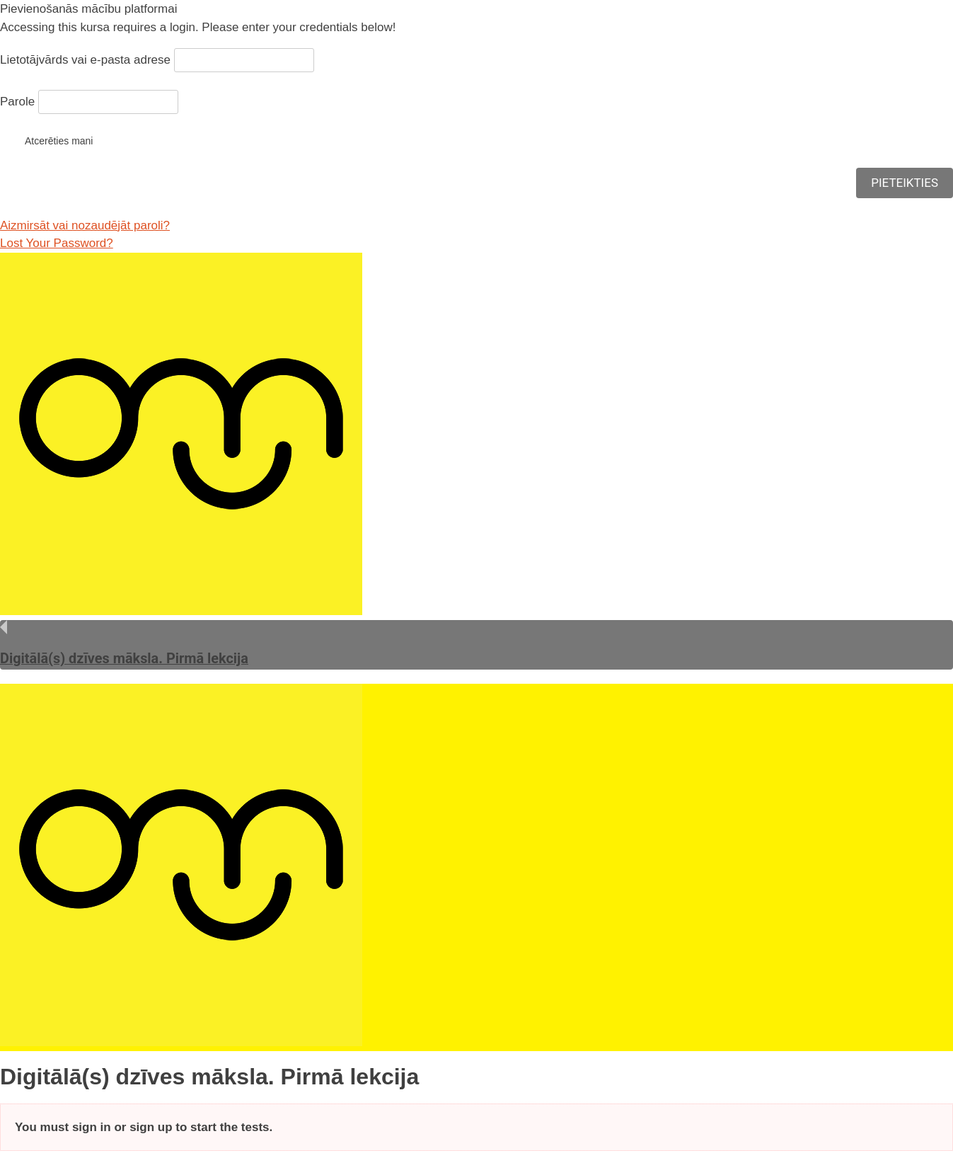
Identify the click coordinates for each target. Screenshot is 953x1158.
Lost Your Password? (56, 243)
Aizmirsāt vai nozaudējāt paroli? (85, 225)
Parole (17, 101)
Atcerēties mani (46, 140)
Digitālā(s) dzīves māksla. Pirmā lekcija (124, 658)
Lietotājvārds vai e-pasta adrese (85, 60)
